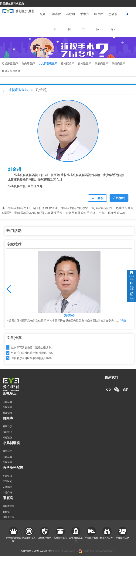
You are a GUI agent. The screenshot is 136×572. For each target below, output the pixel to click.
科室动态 (7, 412)
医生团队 (98, 24)
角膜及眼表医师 (11, 71)
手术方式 (84, 24)
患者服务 (112, 24)
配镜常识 (7, 476)
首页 (42, 14)
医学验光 (7, 481)
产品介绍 (7, 492)
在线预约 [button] (119, 198)
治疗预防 (7, 407)
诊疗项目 (70, 24)
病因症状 (7, 401)
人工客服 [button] (97, 198)
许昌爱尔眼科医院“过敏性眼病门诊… (33, 352)
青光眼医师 (84, 63)
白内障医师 (28, 63)
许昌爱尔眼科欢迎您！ (13, 3)
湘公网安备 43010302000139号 (96, 551)
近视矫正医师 (10, 63)
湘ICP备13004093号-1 (66, 551)
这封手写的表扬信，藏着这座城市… (32, 347)
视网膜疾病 (8, 506)
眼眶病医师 (118, 63)
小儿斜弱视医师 (48, 63)
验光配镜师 (67, 63)
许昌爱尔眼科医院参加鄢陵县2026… (32, 358)
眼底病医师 (101, 63)
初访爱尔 (56, 24)
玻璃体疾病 (8, 517)
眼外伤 (6, 511)
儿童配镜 (7, 487)
